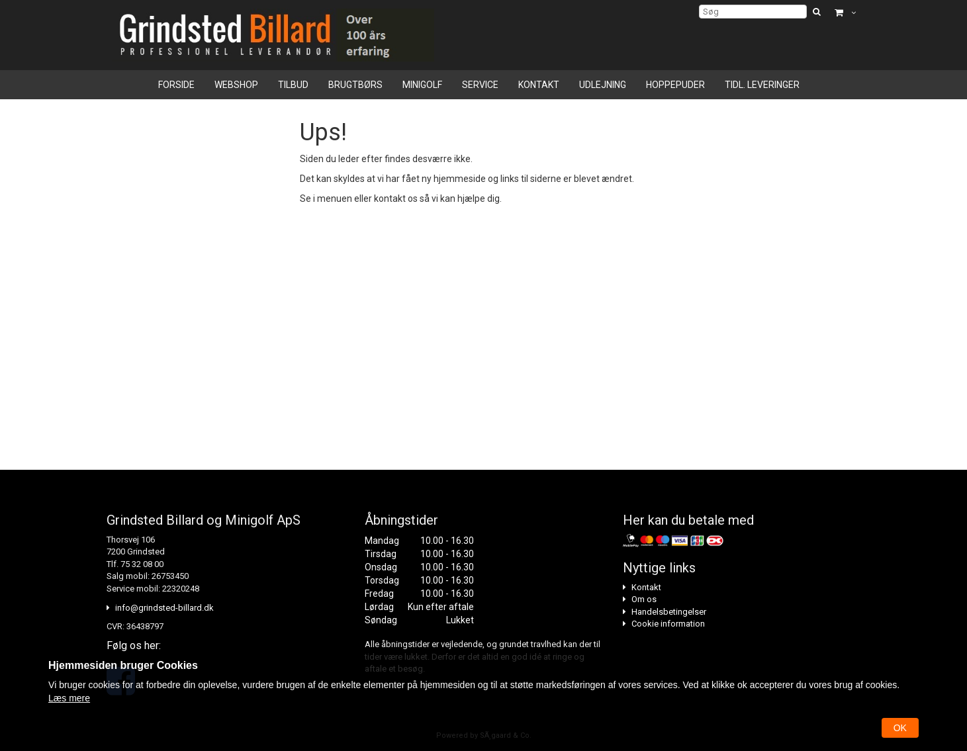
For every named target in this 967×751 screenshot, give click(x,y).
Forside (176, 84)
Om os (644, 599)
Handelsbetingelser (668, 612)
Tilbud (293, 84)
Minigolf (422, 84)
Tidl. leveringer (762, 84)
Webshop (236, 84)
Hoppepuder (675, 84)
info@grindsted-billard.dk (164, 608)
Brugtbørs (355, 84)
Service (480, 84)
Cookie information (668, 624)
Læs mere (69, 698)
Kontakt (538, 84)
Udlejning (602, 84)
